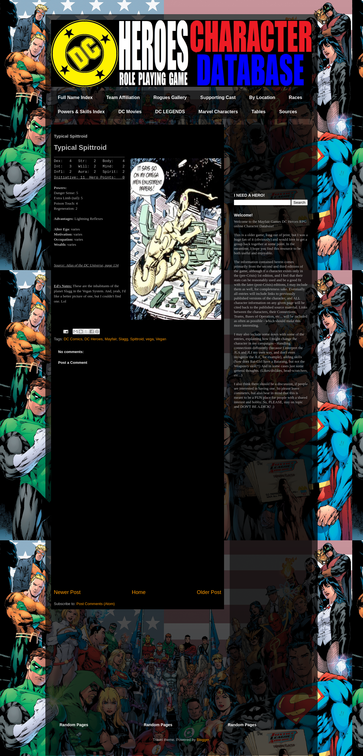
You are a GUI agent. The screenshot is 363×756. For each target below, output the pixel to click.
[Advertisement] (137, 541)
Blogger (203, 740)
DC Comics (73, 339)
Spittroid (137, 339)
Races (295, 97)
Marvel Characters (218, 111)
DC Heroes (94, 339)
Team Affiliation (123, 97)
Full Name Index (75, 97)
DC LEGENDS (170, 111)
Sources (288, 111)
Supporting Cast (217, 97)
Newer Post (67, 592)
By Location (262, 97)
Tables (259, 111)
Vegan (161, 339)
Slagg (123, 339)
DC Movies (130, 111)
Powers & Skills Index (81, 111)
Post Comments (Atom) (96, 604)
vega (150, 339)
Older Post (209, 592)
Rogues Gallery (170, 97)
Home (139, 592)
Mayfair (111, 339)
